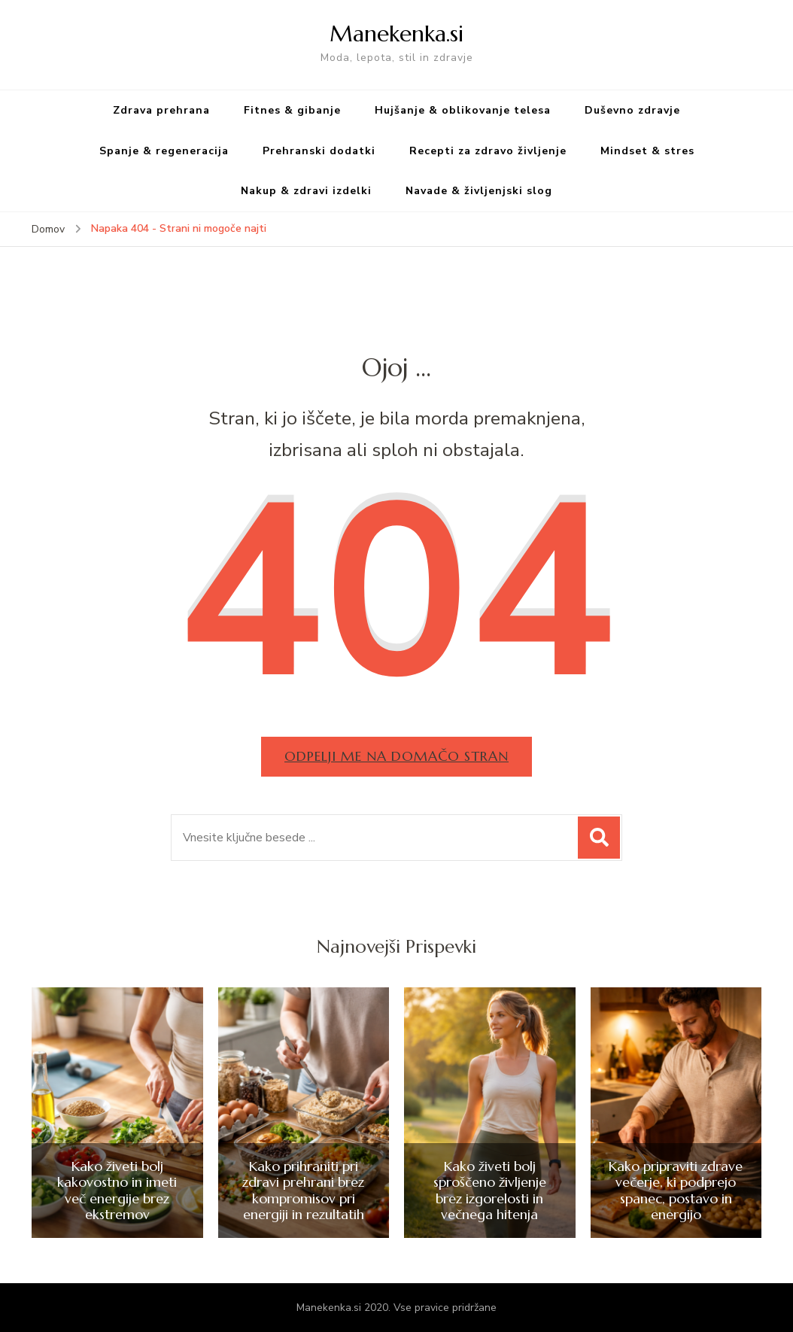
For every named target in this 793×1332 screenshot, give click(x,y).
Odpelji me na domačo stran (396, 756)
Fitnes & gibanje (292, 110)
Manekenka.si (396, 33)
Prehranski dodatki (319, 151)
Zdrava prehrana (161, 110)
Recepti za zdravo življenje (488, 151)
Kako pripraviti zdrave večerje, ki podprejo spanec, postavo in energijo (676, 1190)
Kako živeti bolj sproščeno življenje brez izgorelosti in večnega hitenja (489, 1190)
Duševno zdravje (632, 110)
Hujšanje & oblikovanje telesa (463, 110)
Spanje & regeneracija (164, 151)
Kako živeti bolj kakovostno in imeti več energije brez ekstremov (117, 1190)
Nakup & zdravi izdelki (306, 191)
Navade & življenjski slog (479, 191)
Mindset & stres (647, 151)
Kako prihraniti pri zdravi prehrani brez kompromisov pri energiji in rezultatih (303, 1190)
